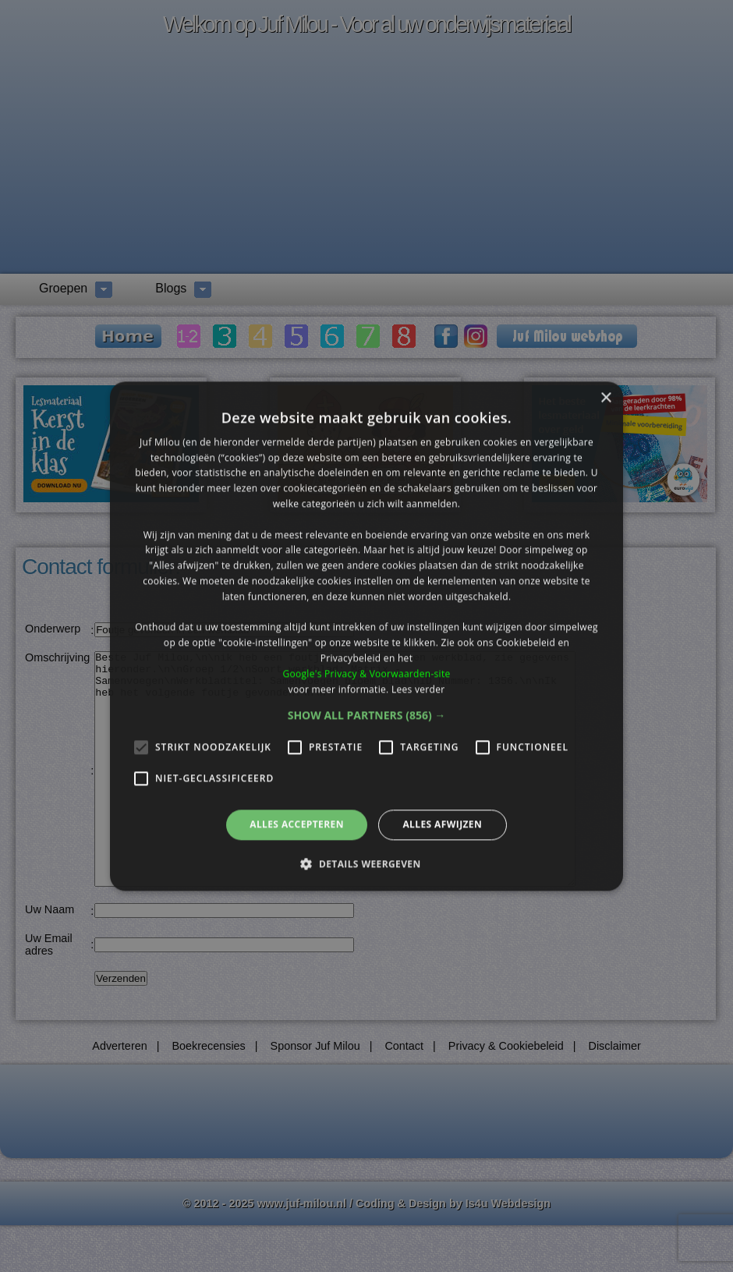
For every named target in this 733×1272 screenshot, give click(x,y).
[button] (367, 716)
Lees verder (418, 689)
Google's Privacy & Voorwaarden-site (366, 673)
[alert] (366, 636)
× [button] (605, 398)
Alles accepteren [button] (297, 824)
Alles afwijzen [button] (442, 824)
